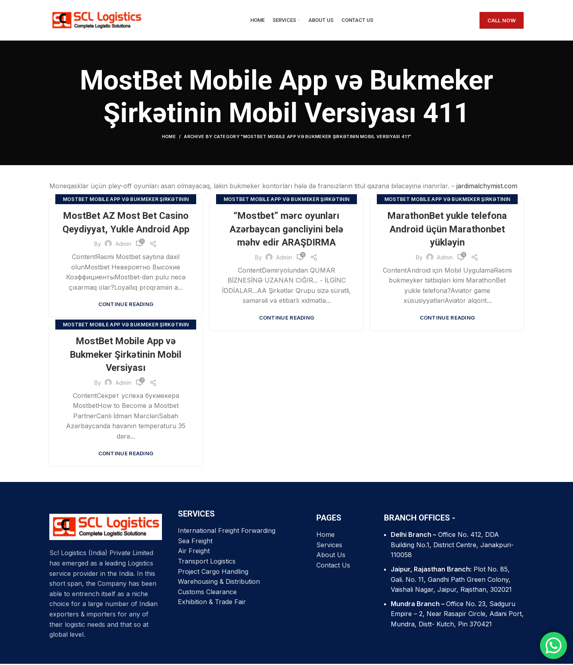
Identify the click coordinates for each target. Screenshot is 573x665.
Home (169, 137)
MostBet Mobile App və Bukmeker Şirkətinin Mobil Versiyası (126, 355)
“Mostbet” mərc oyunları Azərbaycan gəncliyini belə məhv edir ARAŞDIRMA (287, 230)
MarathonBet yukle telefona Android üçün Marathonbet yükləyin (447, 230)
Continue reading (126, 305)
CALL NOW (501, 21)
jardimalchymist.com (486, 187)
